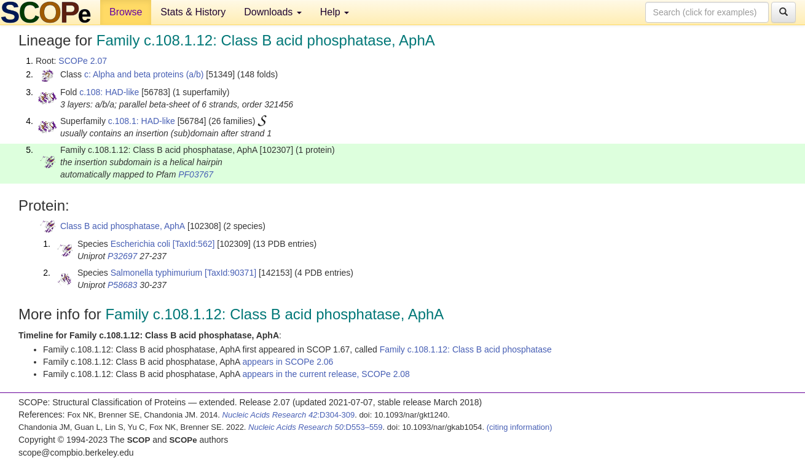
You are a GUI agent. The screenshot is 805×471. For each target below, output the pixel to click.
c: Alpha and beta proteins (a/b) (144, 74)
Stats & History (193, 12)
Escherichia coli (140, 244)
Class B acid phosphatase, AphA (122, 226)
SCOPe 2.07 (82, 61)
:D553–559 (315, 427)
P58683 (122, 285)
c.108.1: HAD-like (141, 121)
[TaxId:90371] (230, 273)
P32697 (122, 256)
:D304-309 (288, 414)
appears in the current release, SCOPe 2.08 (326, 374)
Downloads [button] (273, 12)
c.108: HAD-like (109, 92)
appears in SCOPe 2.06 (288, 362)
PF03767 (195, 174)
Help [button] (334, 12)
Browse (125, 12)
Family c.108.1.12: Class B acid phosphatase (466, 349)
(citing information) (519, 427)
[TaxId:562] (194, 244)
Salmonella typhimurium (156, 273)
